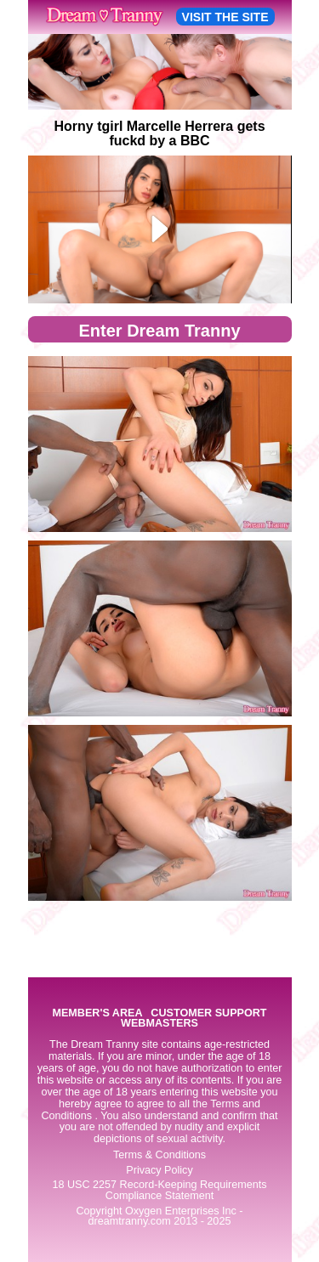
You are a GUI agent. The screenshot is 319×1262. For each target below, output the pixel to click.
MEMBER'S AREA (97, 1013)
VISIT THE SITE (225, 17)
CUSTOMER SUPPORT (208, 1013)
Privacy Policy (159, 1170)
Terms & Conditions (159, 1155)
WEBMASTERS (159, 1023)
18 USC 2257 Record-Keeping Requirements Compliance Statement (159, 1190)
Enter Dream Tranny (159, 330)
